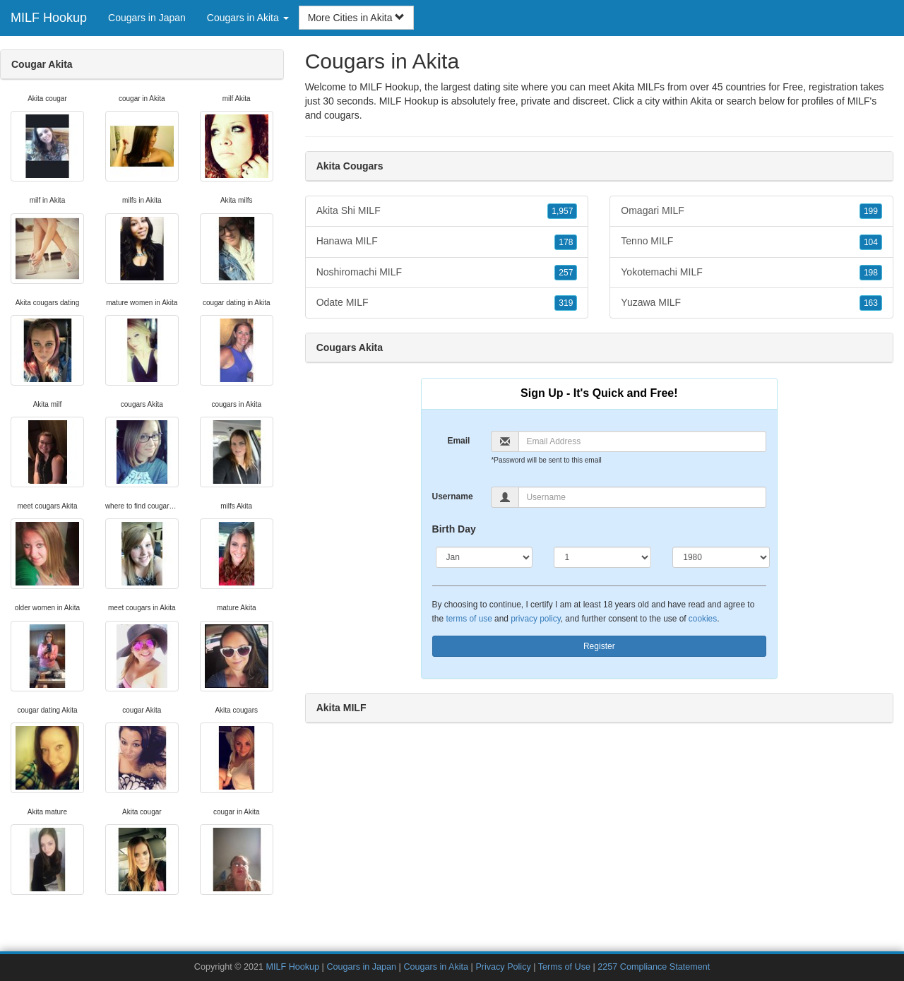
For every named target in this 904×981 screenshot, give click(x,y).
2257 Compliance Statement (653, 967)
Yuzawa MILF (751, 303)
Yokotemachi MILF (751, 272)
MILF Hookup (49, 18)
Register (599, 646)
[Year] (721, 557)
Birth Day (454, 529)
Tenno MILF (751, 241)
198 (871, 273)
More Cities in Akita (356, 17)
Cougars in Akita (435, 967)
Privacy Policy (502, 967)
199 (871, 211)
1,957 (562, 211)
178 (566, 242)
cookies (703, 619)
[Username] (642, 497)
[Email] (642, 441)
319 (566, 303)
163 (871, 303)
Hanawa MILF (447, 241)
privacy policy (535, 619)
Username (452, 496)
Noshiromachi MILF (447, 272)
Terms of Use (564, 967)
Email (458, 441)
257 (566, 273)
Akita (701, 101)
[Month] (484, 557)
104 (871, 242)
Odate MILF (447, 303)
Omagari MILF (751, 211)
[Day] (602, 557)
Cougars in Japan (147, 17)
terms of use (469, 619)
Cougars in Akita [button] (248, 17)
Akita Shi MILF (447, 211)
